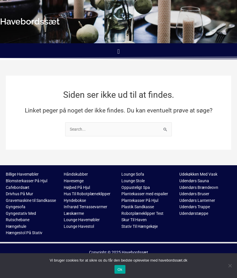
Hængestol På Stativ (24, 232)
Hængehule (16, 226)
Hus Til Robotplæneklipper (87, 193)
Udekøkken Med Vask (198, 174)
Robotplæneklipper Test (142, 213)
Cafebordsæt (17, 187)
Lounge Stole (133, 181)
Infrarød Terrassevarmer (85, 206)
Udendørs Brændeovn (198, 187)
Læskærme (74, 213)
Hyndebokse (75, 200)
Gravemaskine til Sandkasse (31, 200)
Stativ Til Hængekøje (139, 226)
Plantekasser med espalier (144, 193)
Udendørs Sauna (194, 181)
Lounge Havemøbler (82, 219)
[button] (118, 51)
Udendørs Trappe (194, 206)
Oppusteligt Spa (135, 187)
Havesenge (74, 181)
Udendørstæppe (193, 213)
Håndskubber (76, 174)
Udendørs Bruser (194, 193)
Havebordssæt (135, 252)
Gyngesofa (15, 206)
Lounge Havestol (79, 226)
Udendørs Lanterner (197, 200)
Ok (119, 269)
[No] (230, 265)
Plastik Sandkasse (137, 206)
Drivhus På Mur (19, 193)
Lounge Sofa (132, 174)
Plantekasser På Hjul (139, 200)
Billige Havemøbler (22, 174)
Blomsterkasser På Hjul (26, 181)
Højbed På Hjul (77, 187)
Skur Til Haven (134, 219)
